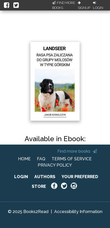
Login (98, 5)
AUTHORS (44, 176)
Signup (84, 5)
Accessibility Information (78, 211)
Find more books (77, 151)
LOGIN (21, 176)
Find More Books (63, 5)
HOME (24, 158)
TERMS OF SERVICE (72, 158)
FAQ (41, 158)
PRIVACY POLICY (55, 165)
